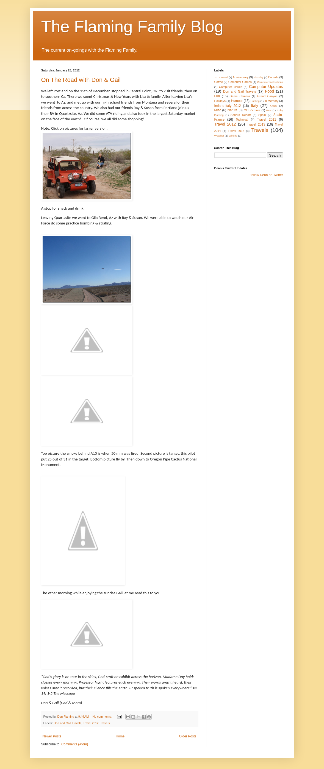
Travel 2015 (236, 130)
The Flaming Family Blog (132, 26)
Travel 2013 (256, 124)
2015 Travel (221, 77)
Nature (232, 110)
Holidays (220, 100)
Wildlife (233, 135)
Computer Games (240, 82)
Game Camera (239, 96)
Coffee (218, 82)
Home (120, 736)
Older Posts (187, 736)
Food (269, 91)
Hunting (254, 100)
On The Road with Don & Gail (81, 79)
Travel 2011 (266, 119)
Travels (105, 723)
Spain (262, 114)
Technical (242, 119)
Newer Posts (52, 736)
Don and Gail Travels (67, 723)
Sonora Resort (241, 114)
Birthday (258, 77)
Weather (219, 135)
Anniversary (240, 77)
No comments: (103, 716)
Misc (217, 110)
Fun (217, 96)
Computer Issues (230, 86)
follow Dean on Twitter (267, 175)
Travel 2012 (91, 723)
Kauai (273, 105)
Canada (273, 77)
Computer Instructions (270, 82)
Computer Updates (266, 86)
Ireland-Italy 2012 (227, 106)
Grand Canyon (267, 96)
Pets (269, 110)
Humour (237, 101)
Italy (254, 105)
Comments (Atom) (74, 744)
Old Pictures (252, 110)
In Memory (271, 100)
